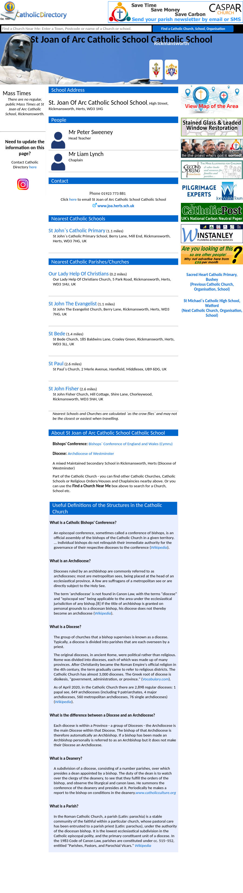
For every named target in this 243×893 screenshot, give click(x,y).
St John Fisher (64, 388)
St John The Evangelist (73, 303)
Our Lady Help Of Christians (79, 273)
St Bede (57, 333)
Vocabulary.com (156, 679)
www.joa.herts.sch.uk (113, 205)
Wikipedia (159, 547)
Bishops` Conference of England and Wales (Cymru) (131, 443)
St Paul (56, 363)
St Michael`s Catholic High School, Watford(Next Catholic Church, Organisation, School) (212, 308)
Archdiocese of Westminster (91, 453)
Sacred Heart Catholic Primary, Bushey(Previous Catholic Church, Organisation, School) (212, 282)
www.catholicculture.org (156, 792)
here (33, 167)
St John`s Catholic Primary (77, 230)
